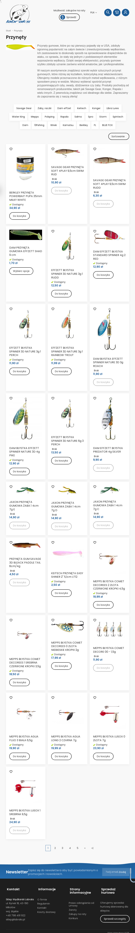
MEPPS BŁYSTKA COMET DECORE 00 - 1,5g (108, 650)
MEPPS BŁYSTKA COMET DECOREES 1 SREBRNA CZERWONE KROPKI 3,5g (25, 663)
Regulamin (43, 901)
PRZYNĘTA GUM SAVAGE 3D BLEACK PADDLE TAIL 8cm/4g (25, 563)
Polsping (49, 116)
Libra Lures (113, 108)
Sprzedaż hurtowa (114, 888)
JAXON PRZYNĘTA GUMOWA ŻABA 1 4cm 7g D (65, 507)
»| (92, 848)
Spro (90, 116)
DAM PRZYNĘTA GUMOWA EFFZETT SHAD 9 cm (25, 251)
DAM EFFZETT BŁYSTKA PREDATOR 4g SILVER (108, 450)
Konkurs (73, 916)
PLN (92, 12)
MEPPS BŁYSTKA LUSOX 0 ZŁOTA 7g (109, 739)
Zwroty (73, 907)
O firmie (42, 897)
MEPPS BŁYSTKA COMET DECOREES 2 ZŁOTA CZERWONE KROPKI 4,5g (109, 585)
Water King (18, 116)
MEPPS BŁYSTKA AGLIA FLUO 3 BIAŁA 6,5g (23, 739)
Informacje (46, 888)
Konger (96, 108)
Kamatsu (68, 125)
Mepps (35, 116)
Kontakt (12, 888)
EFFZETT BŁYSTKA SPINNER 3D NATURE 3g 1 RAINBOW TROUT (67, 351)
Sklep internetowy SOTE (118, 929)
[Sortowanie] (118, 136)
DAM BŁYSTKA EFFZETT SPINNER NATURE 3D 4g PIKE (24, 452)
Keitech (81, 108)
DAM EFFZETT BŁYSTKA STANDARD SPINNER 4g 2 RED (109, 255)
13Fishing (39, 125)
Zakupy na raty (77, 912)
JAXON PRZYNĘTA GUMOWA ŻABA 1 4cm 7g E (24, 506)
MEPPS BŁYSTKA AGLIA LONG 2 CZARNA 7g (65, 739)
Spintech (118, 116)
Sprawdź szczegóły (115, 913)
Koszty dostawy (46, 910)
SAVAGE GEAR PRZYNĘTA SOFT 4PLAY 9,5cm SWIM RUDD (109, 184)
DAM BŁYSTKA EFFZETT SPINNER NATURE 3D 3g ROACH (108, 362)
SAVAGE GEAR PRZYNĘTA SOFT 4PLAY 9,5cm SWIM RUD (67, 171)
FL (95, 125)
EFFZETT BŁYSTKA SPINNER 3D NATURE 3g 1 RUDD (67, 274)
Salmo (78, 116)
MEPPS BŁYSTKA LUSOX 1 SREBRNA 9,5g (25, 813)
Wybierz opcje (21, 271)
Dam (25, 125)
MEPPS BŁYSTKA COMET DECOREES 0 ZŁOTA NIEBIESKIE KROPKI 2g (66, 646)
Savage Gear (24, 108)
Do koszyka (19, 216)
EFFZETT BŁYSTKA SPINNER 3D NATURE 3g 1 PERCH (25, 351)
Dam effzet (64, 108)
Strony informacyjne (79, 890)
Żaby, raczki (44, 108)
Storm (103, 116)
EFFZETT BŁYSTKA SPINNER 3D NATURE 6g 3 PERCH (67, 441)
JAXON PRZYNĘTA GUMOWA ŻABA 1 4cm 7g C (107, 506)
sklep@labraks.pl (15, 917)
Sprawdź (68, 17)
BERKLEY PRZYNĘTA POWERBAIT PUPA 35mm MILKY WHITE (25, 196)
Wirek (53, 125)
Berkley (84, 125)
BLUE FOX (107, 125)
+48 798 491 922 (15, 913)
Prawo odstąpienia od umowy (81, 902)
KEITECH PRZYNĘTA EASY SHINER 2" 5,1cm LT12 (67, 575)
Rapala (64, 116)
